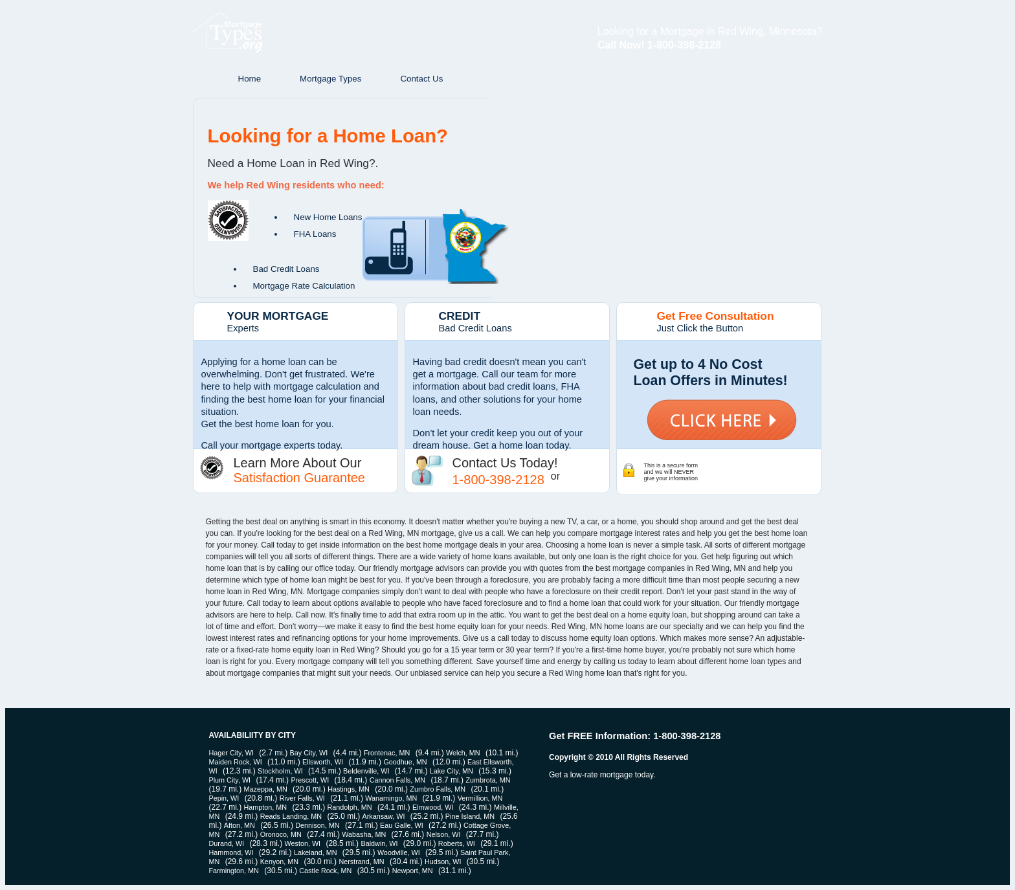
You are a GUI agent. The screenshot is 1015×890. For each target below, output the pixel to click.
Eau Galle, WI (401, 825)
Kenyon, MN (279, 861)
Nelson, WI (444, 834)
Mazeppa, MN (265, 789)
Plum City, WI (230, 780)
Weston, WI (302, 843)
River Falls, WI (302, 798)
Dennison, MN (317, 825)
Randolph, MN (350, 807)
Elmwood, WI (433, 807)
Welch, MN (463, 753)
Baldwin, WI (379, 843)
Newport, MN (412, 870)
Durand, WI (227, 843)
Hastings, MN (349, 789)
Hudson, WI (443, 861)
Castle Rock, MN (325, 870)
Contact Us (421, 78)
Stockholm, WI (280, 771)
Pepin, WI (224, 798)
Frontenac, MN (387, 753)
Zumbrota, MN (487, 780)
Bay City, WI (309, 753)
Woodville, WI (398, 852)
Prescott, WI (310, 780)
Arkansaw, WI (383, 816)
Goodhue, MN (405, 762)
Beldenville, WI (366, 771)
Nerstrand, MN (361, 861)
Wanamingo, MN (391, 798)
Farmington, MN (234, 870)
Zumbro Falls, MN (437, 789)
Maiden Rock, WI (235, 762)
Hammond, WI (231, 852)
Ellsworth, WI (322, 762)
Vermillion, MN (480, 798)
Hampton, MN (265, 807)
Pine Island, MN (470, 816)
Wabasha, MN (364, 834)
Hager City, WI (231, 753)
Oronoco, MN (281, 834)
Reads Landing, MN (291, 816)
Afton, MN (239, 825)
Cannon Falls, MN (397, 780)
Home (250, 78)
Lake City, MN (451, 771)
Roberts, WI (456, 843)
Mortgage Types (330, 78)
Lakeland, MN (315, 852)
